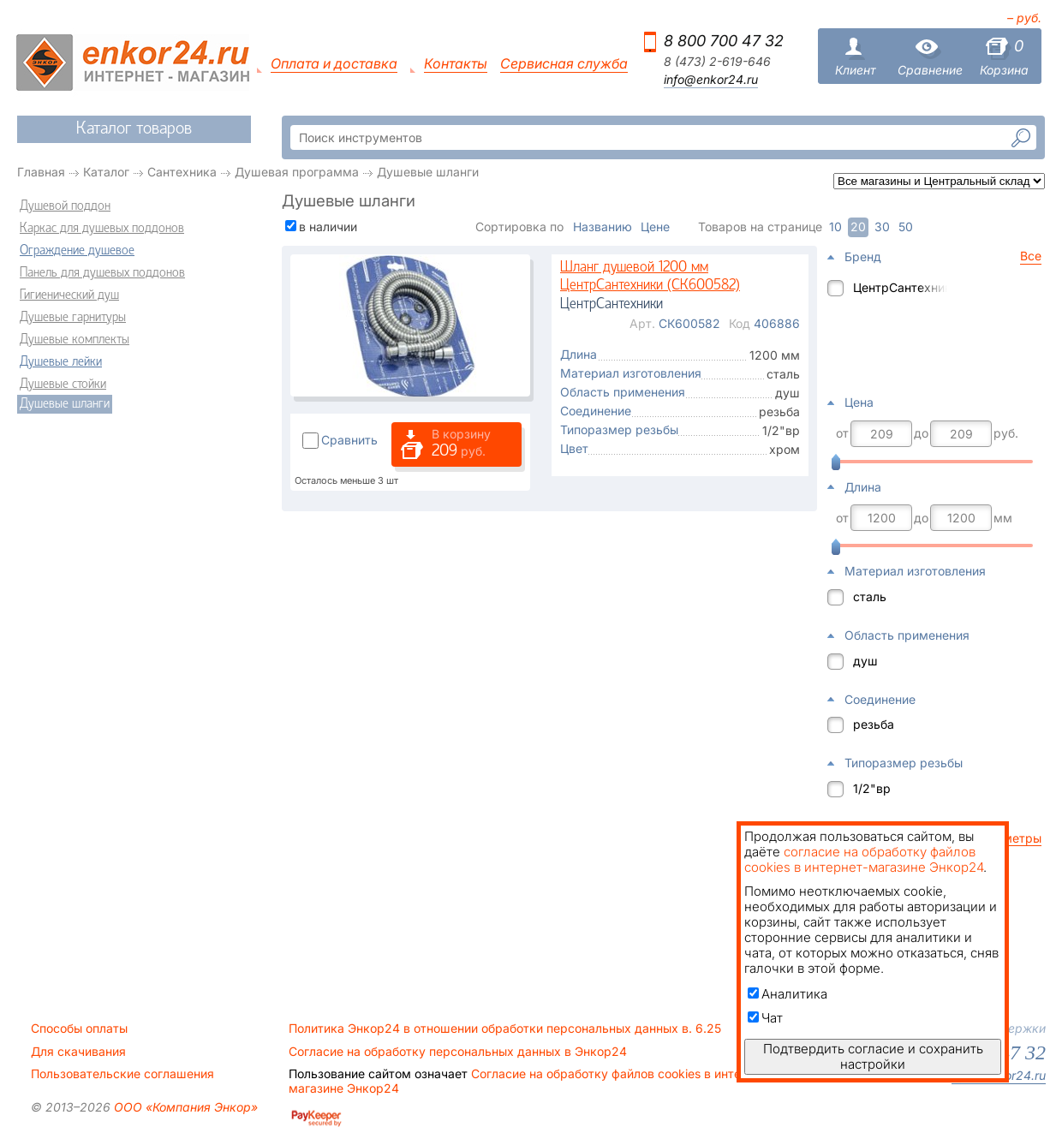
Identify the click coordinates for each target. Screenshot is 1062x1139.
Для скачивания (78, 1051)
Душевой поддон (65, 206)
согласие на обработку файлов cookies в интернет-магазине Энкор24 (863, 859)
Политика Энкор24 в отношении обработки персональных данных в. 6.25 (505, 1028)
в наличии (328, 226)
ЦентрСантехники (900, 287)
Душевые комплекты (74, 340)
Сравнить (349, 439)
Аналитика (787, 994)
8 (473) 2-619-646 (717, 62)
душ (865, 660)
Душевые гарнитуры (73, 318)
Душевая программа (297, 171)
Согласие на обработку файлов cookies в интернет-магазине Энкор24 (531, 1080)
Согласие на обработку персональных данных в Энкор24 (458, 1051)
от (842, 433)
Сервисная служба (564, 64)
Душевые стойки (63, 384)
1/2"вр (872, 788)
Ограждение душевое (77, 251)
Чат (765, 1018)
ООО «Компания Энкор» (184, 1107)
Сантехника (182, 171)
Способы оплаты (79, 1028)
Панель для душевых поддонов (102, 273)
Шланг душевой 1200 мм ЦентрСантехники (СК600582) (650, 277)
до (921, 433)
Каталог (106, 171)
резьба (873, 724)
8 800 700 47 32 (724, 41)
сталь (869, 596)
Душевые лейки (61, 362)
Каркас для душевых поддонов (102, 229)
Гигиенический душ (69, 295)
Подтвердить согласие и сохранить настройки (873, 1056)
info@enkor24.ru (711, 79)
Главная (41, 171)
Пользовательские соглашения (122, 1074)
